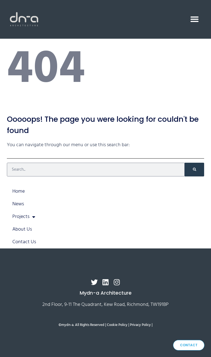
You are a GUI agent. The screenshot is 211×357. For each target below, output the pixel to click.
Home (18, 191)
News (18, 204)
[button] (194, 19)
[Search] (194, 169)
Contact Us (24, 242)
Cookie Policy (117, 325)
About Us (22, 229)
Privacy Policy (140, 325)
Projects (23, 217)
